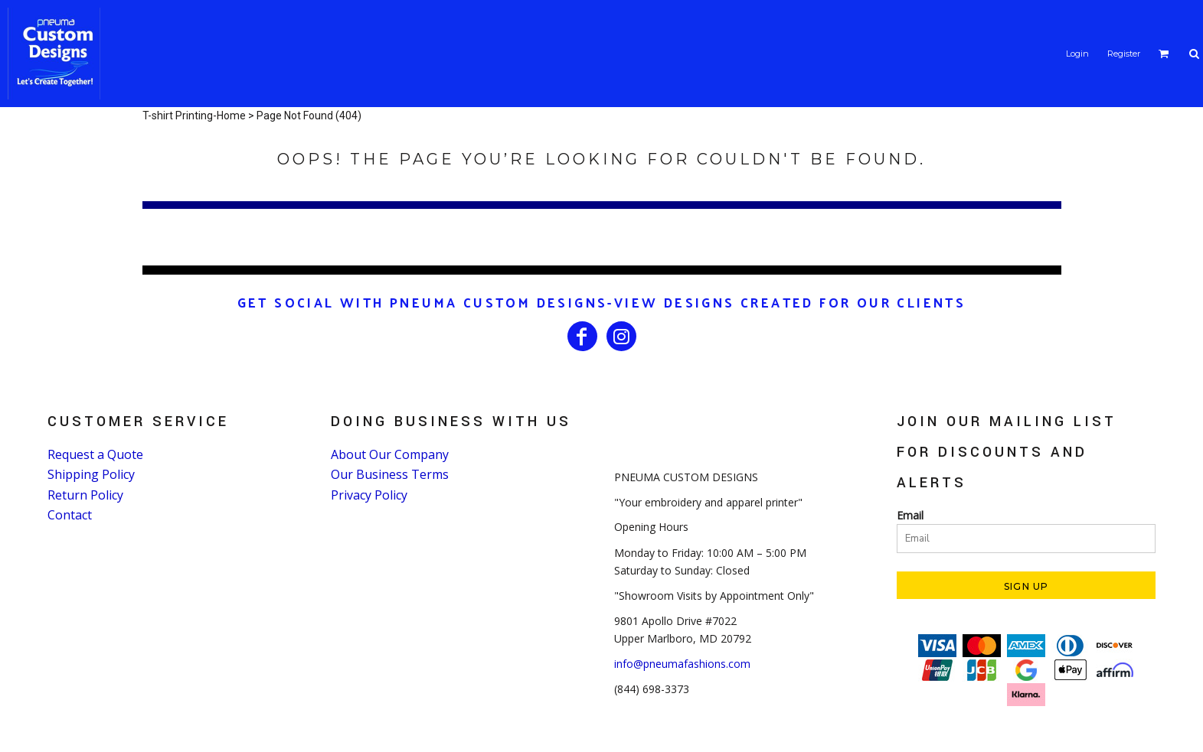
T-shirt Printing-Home (194, 115)
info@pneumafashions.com (682, 663)
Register (1123, 53)
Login (1077, 53)
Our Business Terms (390, 474)
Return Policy (85, 495)
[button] (1164, 53)
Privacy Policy (369, 495)
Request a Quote (95, 454)
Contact (69, 514)
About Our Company (390, 454)
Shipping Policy (91, 474)
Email (910, 515)
